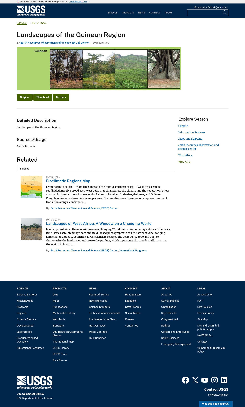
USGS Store (60, 354)
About (168, 12)
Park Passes (60, 360)
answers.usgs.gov (217, 394)
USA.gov (202, 341)
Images (22, 22)
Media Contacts (98, 331)
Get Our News (97, 325)
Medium (61, 97)
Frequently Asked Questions (210, 7)
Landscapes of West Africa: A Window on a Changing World (99, 223)
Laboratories (24, 331)
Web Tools (59, 319)
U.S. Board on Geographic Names (68, 333)
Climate (183, 126)
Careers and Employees (175, 331)
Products (128, 12)
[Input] (207, 13)
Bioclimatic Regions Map (68, 181)
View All (184, 161)
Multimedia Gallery (64, 313)
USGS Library (61, 347)
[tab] (24, 168)
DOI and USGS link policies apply (208, 327)
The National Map (63, 341)
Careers (129, 319)
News (141, 12)
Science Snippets (99, 306)
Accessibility (205, 294)
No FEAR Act (205, 335)
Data (55, 294)
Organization (168, 306)
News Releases (98, 300)
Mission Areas (25, 300)
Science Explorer (27, 294)
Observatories (25, 325)
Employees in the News (103, 319)
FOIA (200, 300)
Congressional (169, 319)
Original (24, 97)
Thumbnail (42, 97)
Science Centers (26, 319)
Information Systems (191, 132)
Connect (154, 12)
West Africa (185, 155)
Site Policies (204, 306)
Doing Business (170, 338)
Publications (60, 306)
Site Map (202, 319)
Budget (165, 325)
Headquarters (133, 294)
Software (58, 325)
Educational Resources (30, 347)
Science (113, 12)
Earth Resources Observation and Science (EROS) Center (54, 42)
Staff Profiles (133, 306)
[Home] (31, 15)
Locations (131, 300)
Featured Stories (99, 294)
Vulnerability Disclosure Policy (211, 349)
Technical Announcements (104, 313)
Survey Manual (170, 300)
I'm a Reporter (97, 338)
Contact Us (131, 325)
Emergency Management (176, 344)
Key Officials (168, 313)
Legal (201, 288)
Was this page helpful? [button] (215, 403)
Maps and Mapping (190, 138)
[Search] (225, 13)
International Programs (133, 250)
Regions (21, 313)
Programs (22, 306)
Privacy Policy (205, 313)
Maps (56, 300)
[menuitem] (112, 10)
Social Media (132, 313)
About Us (166, 294)
